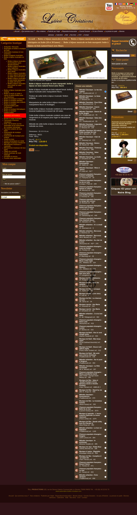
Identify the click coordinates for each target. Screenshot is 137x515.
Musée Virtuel (16, 38)
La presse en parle (111, 31)
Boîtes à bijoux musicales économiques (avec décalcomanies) (16, 62)
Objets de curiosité (10, 151)
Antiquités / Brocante (11, 47)
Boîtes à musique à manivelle (14, 99)
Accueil (17, 31)
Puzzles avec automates (12, 158)
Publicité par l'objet (54, 31)
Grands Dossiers (84, 31)
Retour (34, 150)
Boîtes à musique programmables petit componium (11, 105)
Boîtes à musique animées (13, 100)
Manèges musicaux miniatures (14, 143)
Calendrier (59, 35)
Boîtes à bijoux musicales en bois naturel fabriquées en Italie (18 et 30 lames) (17, 75)
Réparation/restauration (69, 31)
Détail (130, 112)
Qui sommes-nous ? (28, 31)
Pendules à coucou (10, 156)
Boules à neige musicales (13, 118)
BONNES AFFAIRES (12, 116)
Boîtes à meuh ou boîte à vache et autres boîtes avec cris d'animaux (13, 95)
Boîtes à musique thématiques (14, 109)
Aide (66, 35)
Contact (86, 35)
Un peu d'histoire (97, 31)
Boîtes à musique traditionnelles (10, 111)
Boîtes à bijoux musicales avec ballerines (16, 67)
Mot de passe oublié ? (12, 184)
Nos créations (41, 31)
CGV (80, 35)
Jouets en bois (9, 139)
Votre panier (122, 59)
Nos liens (73, 35)
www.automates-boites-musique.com (68, 491)
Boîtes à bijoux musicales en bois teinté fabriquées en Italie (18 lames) (16, 80)
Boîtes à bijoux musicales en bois (53, 39)
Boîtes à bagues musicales (13, 55)
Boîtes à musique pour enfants (14, 102)
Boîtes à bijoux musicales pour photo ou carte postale (16, 85)
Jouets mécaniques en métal (14, 141)
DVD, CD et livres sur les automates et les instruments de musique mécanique (14, 125)
